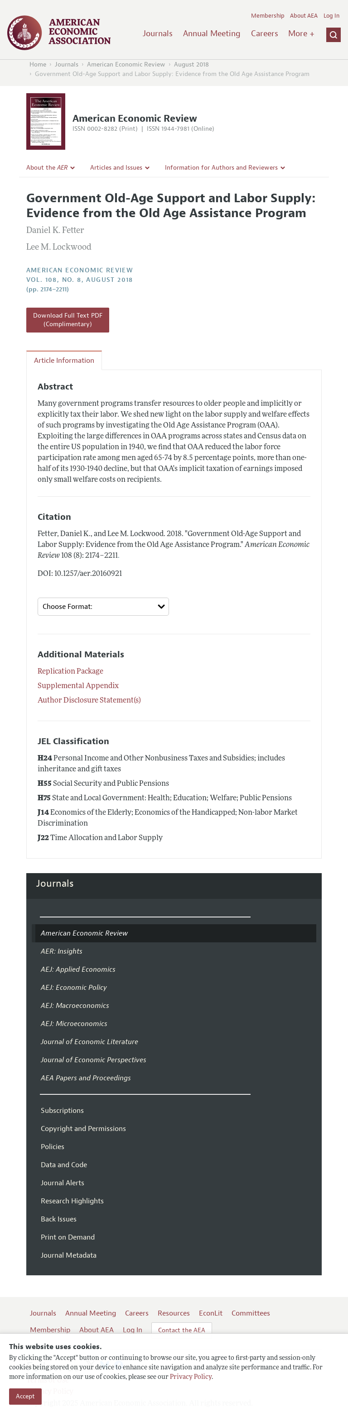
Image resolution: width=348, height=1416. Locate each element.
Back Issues (59, 1219)
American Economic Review (126, 64)
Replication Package (70, 671)
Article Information (64, 360)
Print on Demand (68, 1237)
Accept (25, 1396)
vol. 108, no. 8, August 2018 (79, 280)
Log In (331, 15)
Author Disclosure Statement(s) (89, 700)
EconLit (210, 1313)
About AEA (304, 15)
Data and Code (64, 1164)
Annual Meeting (212, 33)
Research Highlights (72, 1201)
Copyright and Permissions (83, 1128)
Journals (158, 33)
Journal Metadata (69, 1255)
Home (37, 64)
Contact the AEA (181, 1330)
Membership (268, 15)
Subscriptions (62, 1110)
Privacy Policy (191, 1377)
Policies (52, 1146)
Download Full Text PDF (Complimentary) (67, 320)
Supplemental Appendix (78, 686)
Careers (264, 33)
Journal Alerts (62, 1183)
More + (301, 33)
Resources (174, 1313)
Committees (251, 1313)
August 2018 (191, 64)
